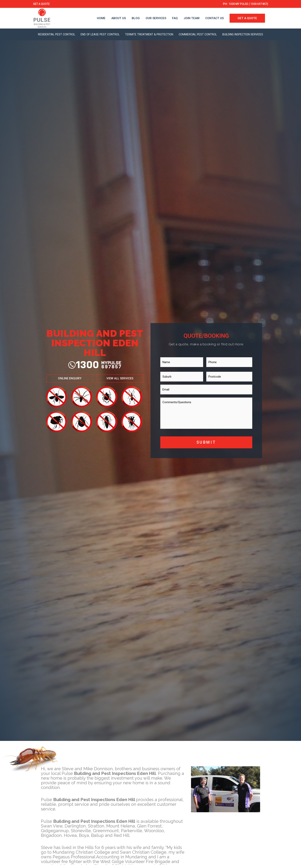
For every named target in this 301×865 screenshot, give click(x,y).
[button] (64, 378)
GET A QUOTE (42, 4)
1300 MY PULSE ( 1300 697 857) (245, 4)
